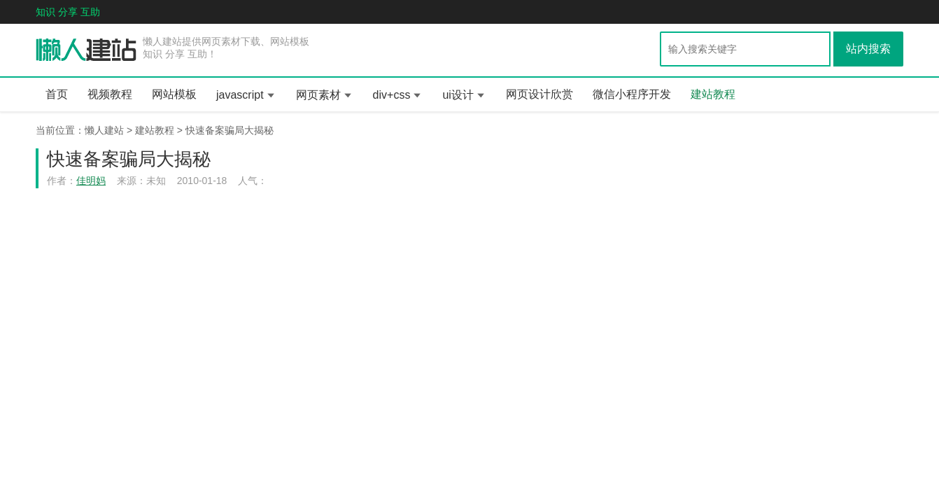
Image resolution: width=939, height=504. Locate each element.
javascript (240, 95)
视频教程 (109, 94)
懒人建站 (104, 130)
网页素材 (318, 95)
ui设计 (457, 95)
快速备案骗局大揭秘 (229, 130)
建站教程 (713, 94)
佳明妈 (91, 180)
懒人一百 (86, 50)
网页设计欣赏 (539, 94)
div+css (392, 95)
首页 (56, 94)
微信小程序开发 (632, 94)
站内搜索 (868, 49)
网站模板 (174, 94)
